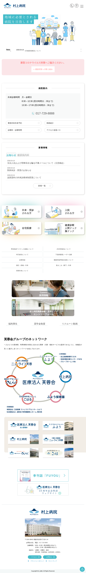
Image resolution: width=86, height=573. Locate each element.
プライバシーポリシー (37, 561)
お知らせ (11, 155)
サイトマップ (52, 561)
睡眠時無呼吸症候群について (63, 260)
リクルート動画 (70, 323)
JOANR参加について (64, 249)
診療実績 (22, 260)
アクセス (34, 557)
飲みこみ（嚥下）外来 (63, 265)
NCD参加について (22, 254)
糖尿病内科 (23, 155)
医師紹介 (50, 123)
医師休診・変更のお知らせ (19, 170)
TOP (82, 570)
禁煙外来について (22, 271)
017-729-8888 (43, 113)
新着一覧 (42, 186)
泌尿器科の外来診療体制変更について (24, 177)
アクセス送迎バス (54, 130)
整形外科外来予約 (15, 123)
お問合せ (49, 557)
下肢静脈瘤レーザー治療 (63, 254)
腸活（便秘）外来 (22, 265)
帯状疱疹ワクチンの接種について (22, 249)
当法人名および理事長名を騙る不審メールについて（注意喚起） (36, 163)
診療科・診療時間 (15, 130)
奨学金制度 (39, 323)
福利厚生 (12, 323)
